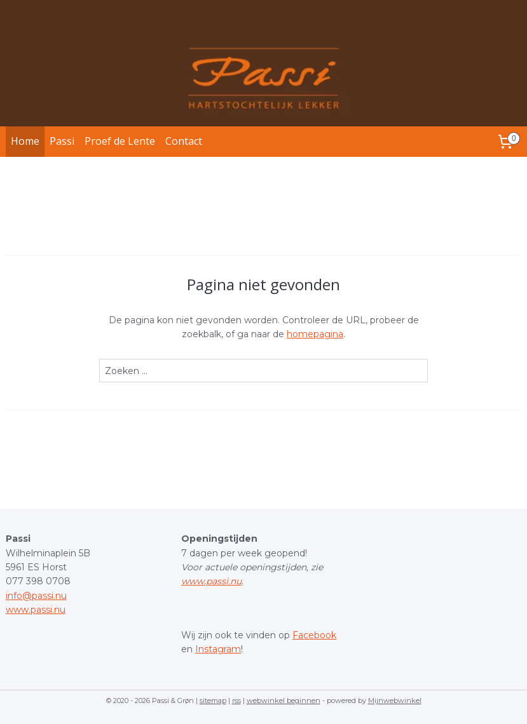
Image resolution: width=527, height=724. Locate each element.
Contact (183, 141)
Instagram (218, 649)
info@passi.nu (36, 595)
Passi (62, 141)
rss (236, 700)
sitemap (213, 700)
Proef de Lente (120, 141)
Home (25, 141)
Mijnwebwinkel (394, 700)
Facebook (314, 635)
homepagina (315, 334)
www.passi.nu (35, 609)
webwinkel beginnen (283, 700)
